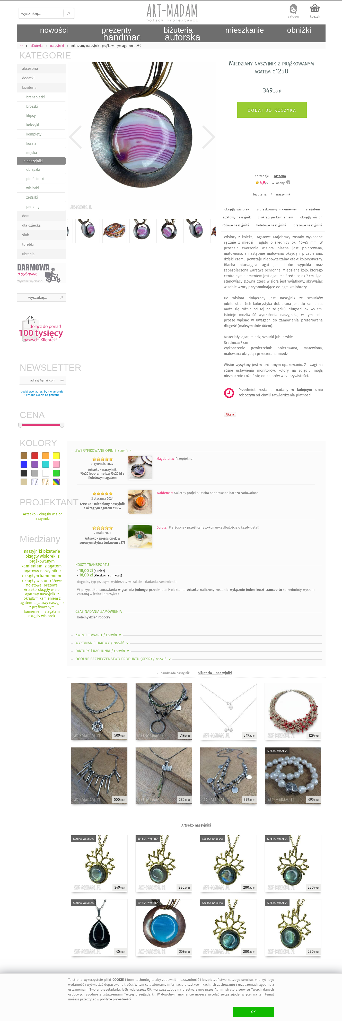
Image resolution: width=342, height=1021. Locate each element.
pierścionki (35, 179)
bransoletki (35, 97)
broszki (32, 106)
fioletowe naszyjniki (271, 225)
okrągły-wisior (311, 217)
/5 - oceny (270, 183)
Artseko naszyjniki (196, 825)
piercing (32, 207)
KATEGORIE (42, 55)
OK (253, 1012)
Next (207, 137)
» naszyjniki (33, 161)
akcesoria (30, 68)
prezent (54, 395)
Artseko (280, 176)
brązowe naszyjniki (307, 225)
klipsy (31, 116)
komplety (33, 134)
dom (25, 216)
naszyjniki (284, 194)
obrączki (33, 169)
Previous (75, 137)
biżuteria (29, 88)
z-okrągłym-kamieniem (275, 217)
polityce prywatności (115, 999)
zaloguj (293, 16)
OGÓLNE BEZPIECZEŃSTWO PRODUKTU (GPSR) (123, 659)
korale (31, 143)
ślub (25, 235)
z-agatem (313, 209)
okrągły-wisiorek (236, 209)
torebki (28, 244)
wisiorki (32, 188)
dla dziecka (31, 225)
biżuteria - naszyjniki (215, 673)
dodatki (28, 78)
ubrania (28, 254)
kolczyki (32, 125)
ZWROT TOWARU (98, 635)
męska (31, 153)
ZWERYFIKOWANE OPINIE (104, 450)
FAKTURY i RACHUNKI (102, 651)
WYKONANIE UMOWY (102, 643)
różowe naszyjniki (235, 225)
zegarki (32, 197)
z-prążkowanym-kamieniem (278, 209)
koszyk (315, 16)
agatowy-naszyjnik (237, 217)
